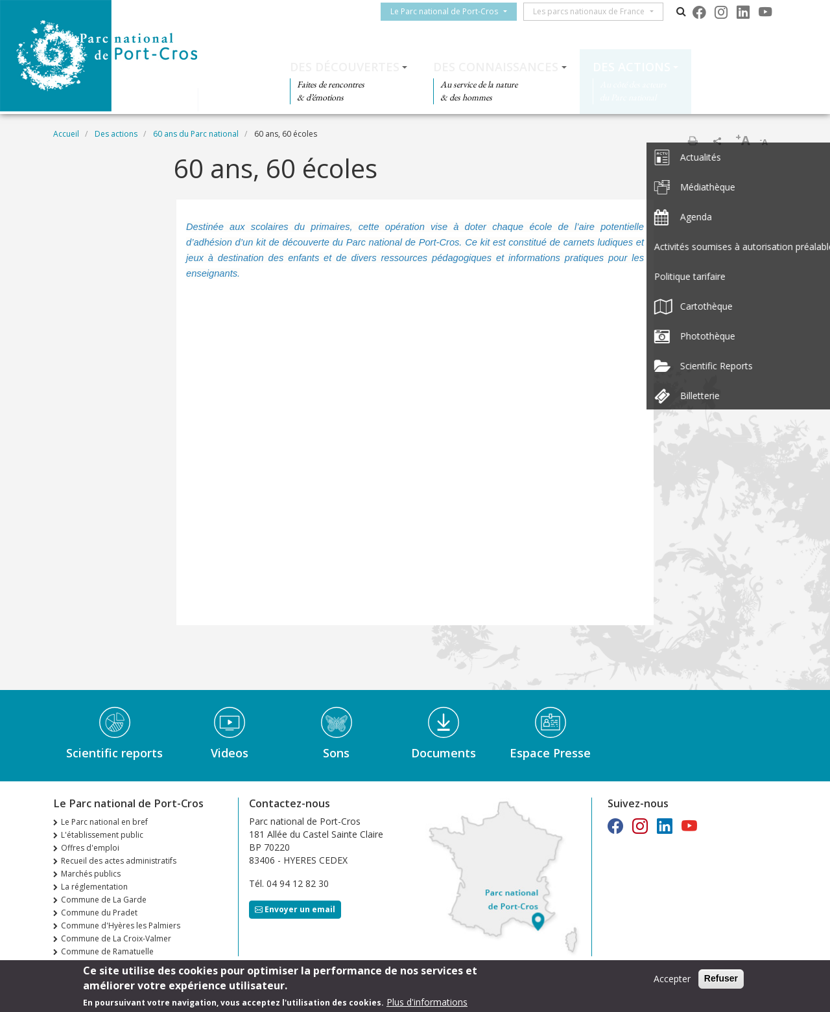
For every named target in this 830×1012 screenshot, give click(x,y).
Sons (336, 753)
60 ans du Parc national (196, 133)
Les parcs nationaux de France (594, 11)
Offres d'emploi (90, 847)
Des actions (631, 67)
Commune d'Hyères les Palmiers (120, 925)
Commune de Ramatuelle (107, 951)
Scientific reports (114, 753)
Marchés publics (91, 873)
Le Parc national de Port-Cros (449, 11)
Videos (229, 753)
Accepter (672, 978)
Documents (443, 753)
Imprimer (692, 140)
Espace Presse (550, 753)
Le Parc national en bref (104, 821)
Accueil (66, 133)
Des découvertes (344, 67)
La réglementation (94, 886)
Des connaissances (495, 67)
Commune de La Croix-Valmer (116, 938)
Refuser (721, 978)
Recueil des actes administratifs (118, 860)
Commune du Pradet (99, 912)
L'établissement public (102, 834)
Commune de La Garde (104, 899)
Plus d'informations (427, 1002)
